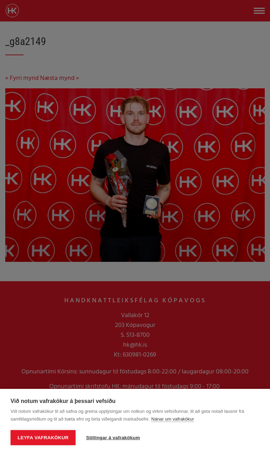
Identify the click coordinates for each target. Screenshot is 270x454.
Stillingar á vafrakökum (113, 437)
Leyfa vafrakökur (43, 437)
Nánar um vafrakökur (172, 419)
